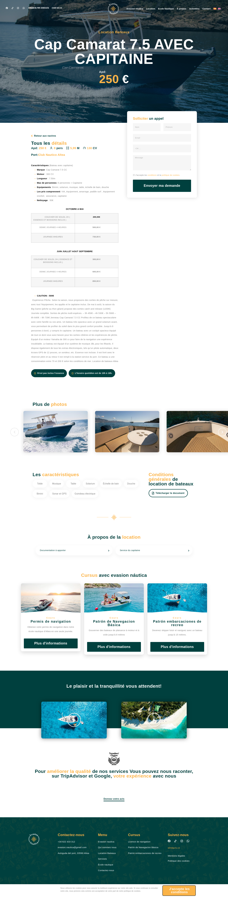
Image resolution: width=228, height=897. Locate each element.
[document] (114, 448)
